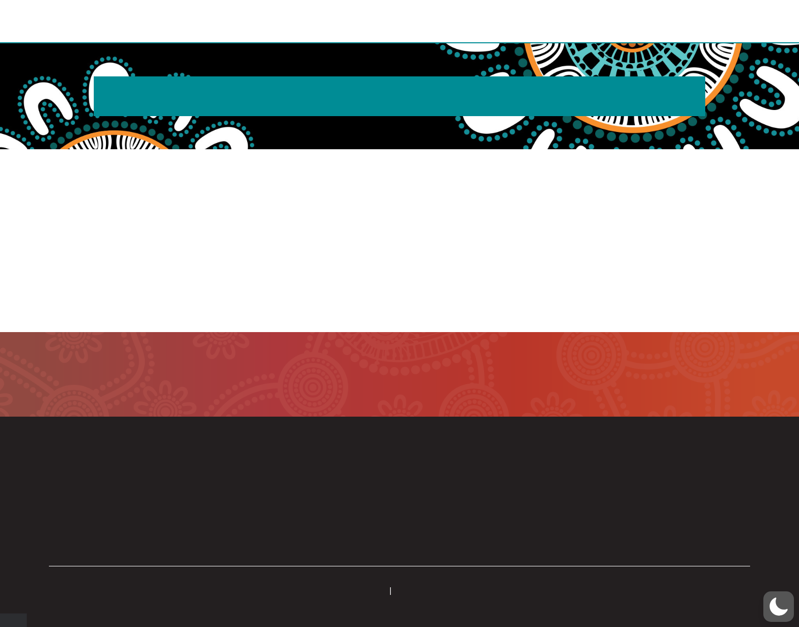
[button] (716, 22)
